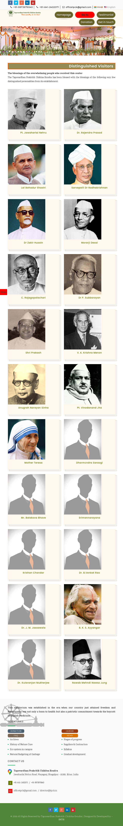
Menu (3, 292)
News (70, 735)
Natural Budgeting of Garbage (25, 754)
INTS (61, 820)
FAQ (16, 735)
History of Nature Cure (21, 744)
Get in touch (106, 22)
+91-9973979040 (21, 7)
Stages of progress (73, 739)
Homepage (64, 15)
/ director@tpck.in (47, 790)
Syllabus (68, 749)
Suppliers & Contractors (75, 744)
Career (70, 731)
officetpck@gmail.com (76, 7)
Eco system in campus (21, 749)
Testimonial (105, 15)
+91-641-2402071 (47, 7)
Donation (87, 22)
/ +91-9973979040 (36, 782)
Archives (14, 739)
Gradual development (74, 754)
